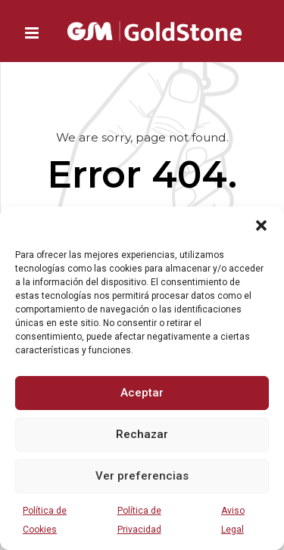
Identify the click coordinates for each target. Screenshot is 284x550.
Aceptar (142, 392)
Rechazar (142, 434)
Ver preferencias (142, 476)
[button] (261, 225)
